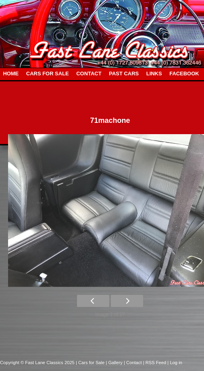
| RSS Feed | (156, 362)
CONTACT (88, 73)
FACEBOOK (184, 73)
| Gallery (115, 362)
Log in (176, 362)
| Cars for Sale (91, 362)
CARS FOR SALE (47, 73)
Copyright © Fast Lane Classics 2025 (38, 362)
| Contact (133, 362)
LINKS (154, 73)
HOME (11, 73)
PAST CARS (124, 73)
